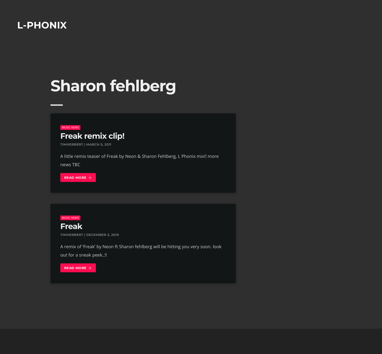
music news (70, 127)
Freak (71, 226)
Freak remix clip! (92, 136)
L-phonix (42, 25)
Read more (78, 178)
